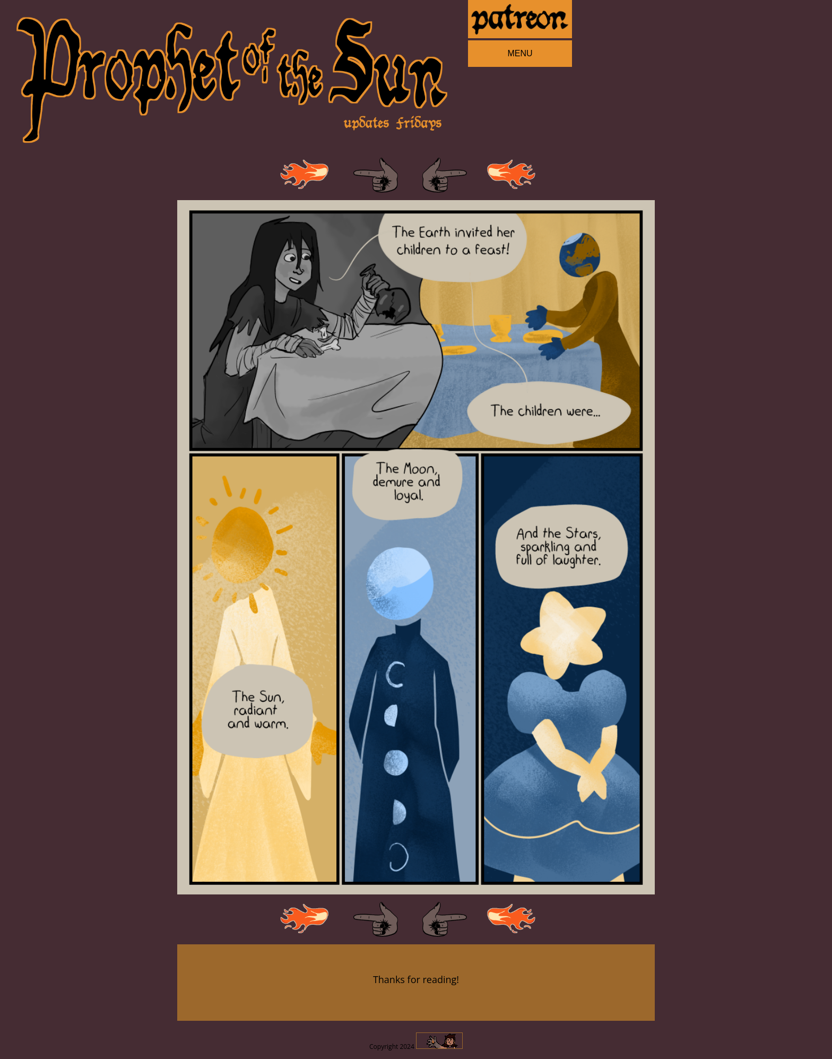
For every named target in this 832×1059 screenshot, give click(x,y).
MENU (519, 53)
